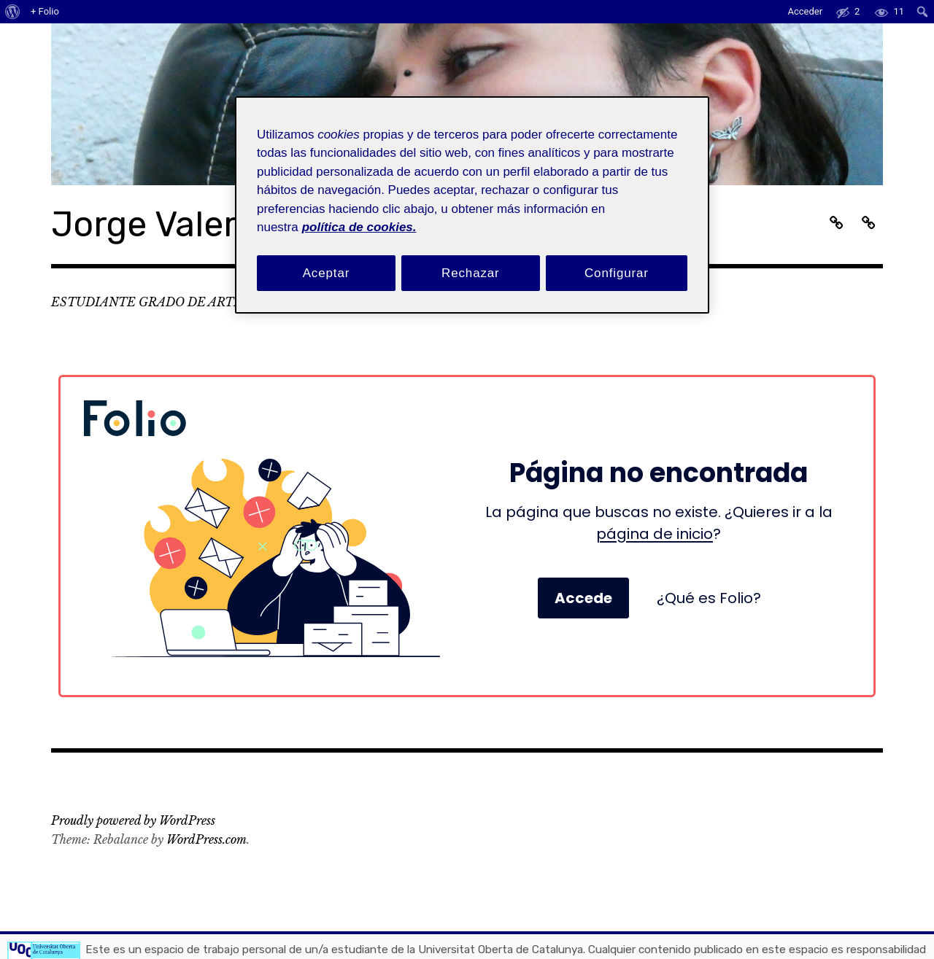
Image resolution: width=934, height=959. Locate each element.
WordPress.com (206, 839)
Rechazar (470, 273)
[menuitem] (13, 11)
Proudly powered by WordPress (133, 820)
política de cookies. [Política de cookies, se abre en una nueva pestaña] (359, 227)
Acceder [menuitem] (804, 11)
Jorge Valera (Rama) (216, 224)
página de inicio (654, 534)
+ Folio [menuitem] (45, 11)
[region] (472, 205)
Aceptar (326, 273)
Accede (583, 598)
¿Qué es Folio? (709, 598)
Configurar (616, 273)
